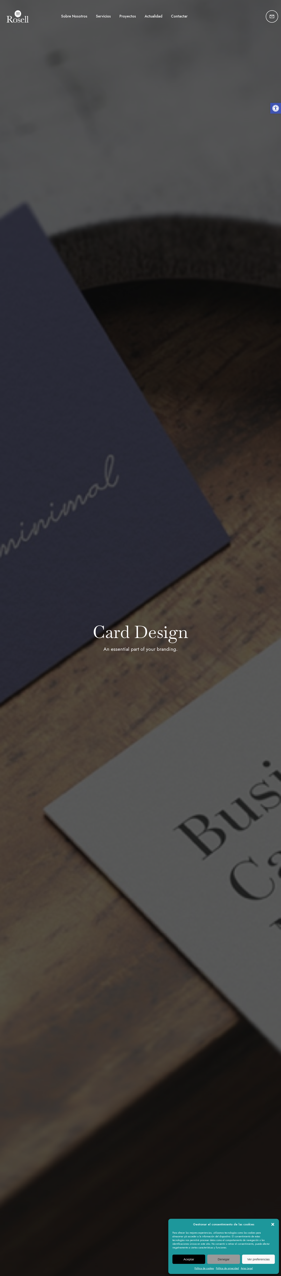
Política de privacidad (227, 1268)
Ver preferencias (258, 1259)
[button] (275, 108)
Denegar (224, 1259)
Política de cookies (204, 1268)
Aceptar (189, 1259)
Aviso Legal (247, 1268)
